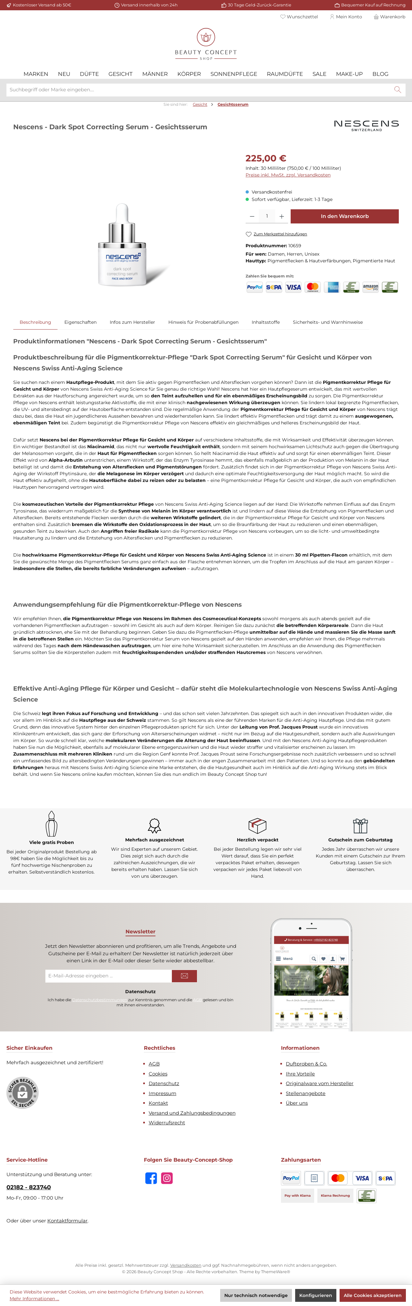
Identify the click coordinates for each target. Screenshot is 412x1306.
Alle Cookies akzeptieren (373, 1295)
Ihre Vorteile (300, 1074)
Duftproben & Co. (306, 1064)
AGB (197, 999)
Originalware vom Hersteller (319, 1083)
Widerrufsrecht (167, 1123)
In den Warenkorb (345, 216)
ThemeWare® (275, 1271)
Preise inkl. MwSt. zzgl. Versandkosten (288, 175)
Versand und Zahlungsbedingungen (192, 1113)
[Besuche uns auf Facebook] (151, 1178)
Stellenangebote (305, 1093)
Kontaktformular (67, 1221)
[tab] (35, 322)
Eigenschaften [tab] (80, 322)
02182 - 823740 (28, 1187)
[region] (123, 220)
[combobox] (198, 90)
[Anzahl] (267, 216)
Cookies (158, 1074)
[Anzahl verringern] (252, 216)
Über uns (297, 1103)
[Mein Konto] (345, 16)
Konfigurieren (315, 1295)
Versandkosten (185, 1265)
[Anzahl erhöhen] (281, 216)
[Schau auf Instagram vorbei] (167, 1178)
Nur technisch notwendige (256, 1295)
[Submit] (184, 976)
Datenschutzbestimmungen (99, 999)
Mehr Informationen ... (34, 1298)
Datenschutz (164, 1083)
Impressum (162, 1093)
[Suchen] (398, 90)
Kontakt (158, 1103)
